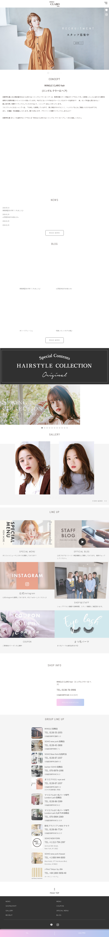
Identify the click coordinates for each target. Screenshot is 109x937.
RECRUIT (9, 914)
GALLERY (9, 909)
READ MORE (54, 233)
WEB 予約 (81, 933)
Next (106, 405)
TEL (27, 933)
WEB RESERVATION (69, 705)
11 (67, 427)
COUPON (60, 905)
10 (64, 427)
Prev (3, 405)
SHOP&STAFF (11, 905)
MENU (58, 900)
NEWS (8, 900)
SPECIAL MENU (62, 909)
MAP (75, 698)
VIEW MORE (97, 501)
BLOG (58, 914)
